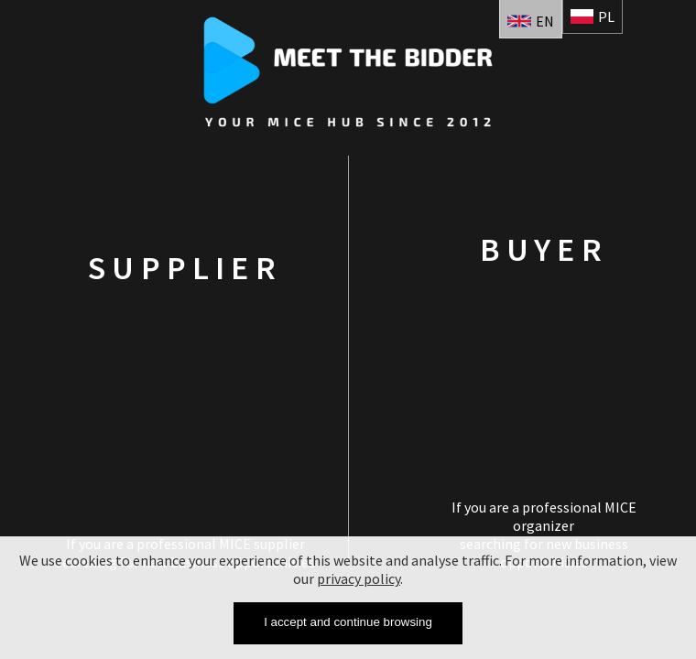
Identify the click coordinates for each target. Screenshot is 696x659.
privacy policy (358, 578)
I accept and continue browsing (348, 622)
